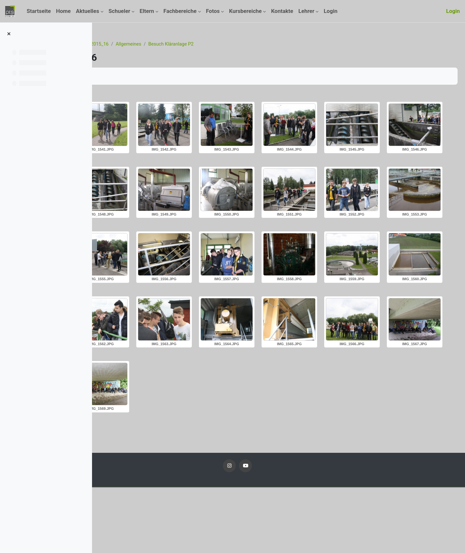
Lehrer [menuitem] (306, 11)
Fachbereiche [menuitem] (180, 11)
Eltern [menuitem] (147, 11)
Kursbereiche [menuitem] (245, 11)
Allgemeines (205, 44)
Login (453, 11)
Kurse (139, 44)
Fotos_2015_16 (168, 44)
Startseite (115, 44)
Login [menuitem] (330, 11)
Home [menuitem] (63, 11)
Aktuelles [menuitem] (87, 11)
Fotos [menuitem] (213, 11)
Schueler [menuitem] (119, 11)
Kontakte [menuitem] (282, 11)
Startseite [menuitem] (38, 11)
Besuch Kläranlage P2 (249, 44)
